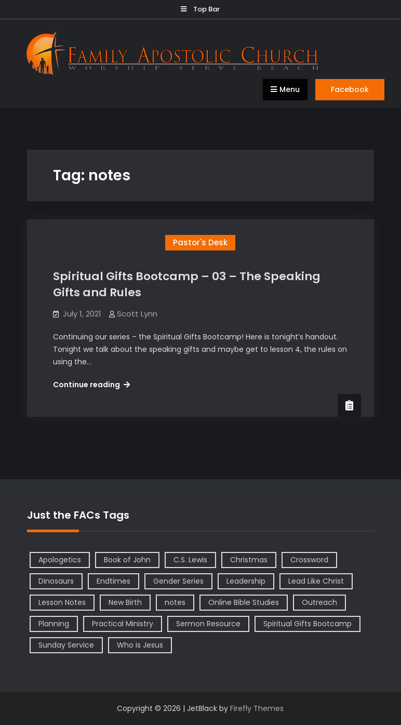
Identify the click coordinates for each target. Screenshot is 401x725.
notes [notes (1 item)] (175, 602)
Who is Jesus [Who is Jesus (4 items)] (140, 645)
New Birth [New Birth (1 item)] (125, 602)
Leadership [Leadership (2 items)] (245, 581)
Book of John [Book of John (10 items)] (127, 560)
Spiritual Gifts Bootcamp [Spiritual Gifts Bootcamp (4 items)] (307, 623)
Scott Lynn (137, 313)
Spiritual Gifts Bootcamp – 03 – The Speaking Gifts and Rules (186, 284)
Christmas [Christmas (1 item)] (249, 560)
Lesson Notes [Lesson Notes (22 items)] (62, 602)
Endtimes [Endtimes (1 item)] (113, 581)
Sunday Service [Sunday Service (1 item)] (66, 645)
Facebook (350, 89)
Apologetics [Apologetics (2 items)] (59, 560)
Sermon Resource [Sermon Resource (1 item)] (208, 623)
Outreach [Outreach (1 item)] (319, 602)
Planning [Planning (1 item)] (53, 623)
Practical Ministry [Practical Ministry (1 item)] (122, 623)
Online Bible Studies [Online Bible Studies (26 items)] (243, 602)
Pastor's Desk (200, 242)
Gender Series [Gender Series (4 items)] (178, 581)
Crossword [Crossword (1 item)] (309, 560)
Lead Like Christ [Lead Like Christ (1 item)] (316, 581)
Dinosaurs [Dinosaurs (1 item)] (56, 581)
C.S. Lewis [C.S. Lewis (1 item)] (190, 560)
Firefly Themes (257, 708)
